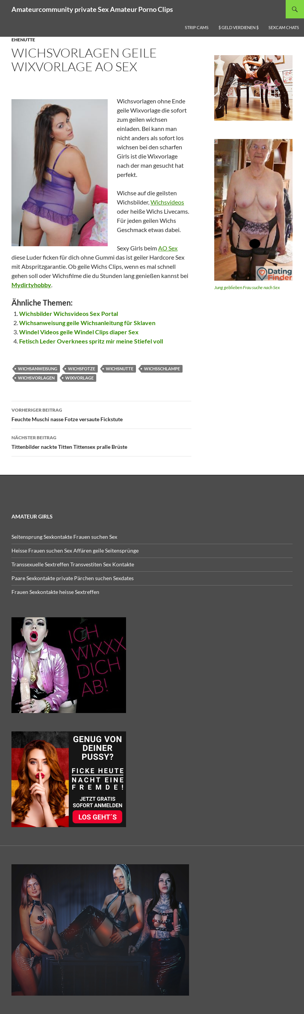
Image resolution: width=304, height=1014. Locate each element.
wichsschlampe (162, 368)
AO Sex (168, 248)
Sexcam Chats (283, 27)
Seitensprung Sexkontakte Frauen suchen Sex (64, 536)
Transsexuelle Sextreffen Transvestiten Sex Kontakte (72, 564)
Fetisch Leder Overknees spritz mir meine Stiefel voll (91, 341)
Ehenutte (23, 40)
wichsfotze (81, 368)
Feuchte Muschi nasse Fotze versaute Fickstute (101, 414)
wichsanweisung (37, 368)
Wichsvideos (167, 202)
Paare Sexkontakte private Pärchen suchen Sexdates (72, 578)
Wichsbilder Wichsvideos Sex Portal (68, 313)
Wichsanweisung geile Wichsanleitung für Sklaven (87, 322)
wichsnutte (119, 368)
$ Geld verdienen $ (238, 27)
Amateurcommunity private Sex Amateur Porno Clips (92, 9)
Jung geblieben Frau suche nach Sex (247, 287)
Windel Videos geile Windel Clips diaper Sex (79, 331)
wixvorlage (79, 377)
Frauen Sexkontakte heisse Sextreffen (55, 592)
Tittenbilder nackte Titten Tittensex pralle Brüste (101, 441)
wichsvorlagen (36, 377)
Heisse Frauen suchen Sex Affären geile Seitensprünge (75, 550)
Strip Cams (197, 27)
